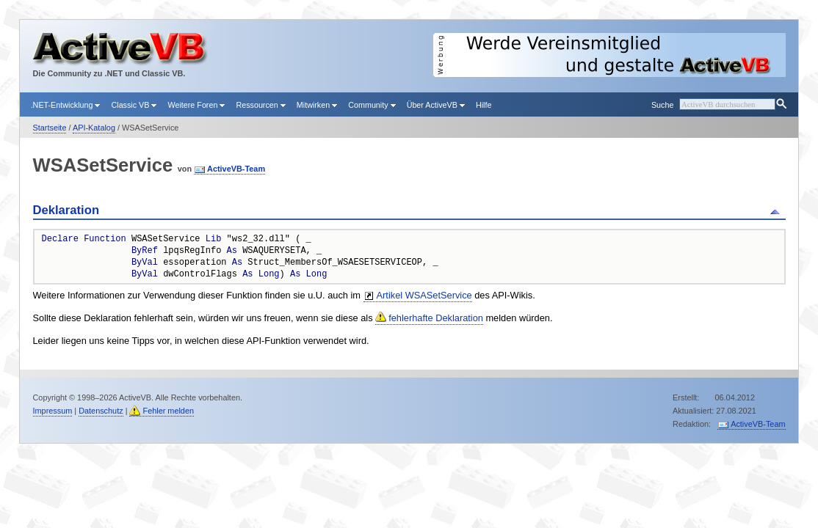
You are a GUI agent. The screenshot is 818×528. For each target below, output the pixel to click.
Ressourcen (260, 104)
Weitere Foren (196, 104)
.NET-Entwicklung (66, 104)
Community (371, 104)
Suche (662, 104)
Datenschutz (101, 410)
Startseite (50, 127)
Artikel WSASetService (424, 295)
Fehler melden (168, 410)
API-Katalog (94, 127)
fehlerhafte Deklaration (435, 317)
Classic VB (133, 104)
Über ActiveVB (436, 104)
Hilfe (484, 104)
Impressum (53, 410)
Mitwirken (317, 104)
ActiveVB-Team (236, 168)
